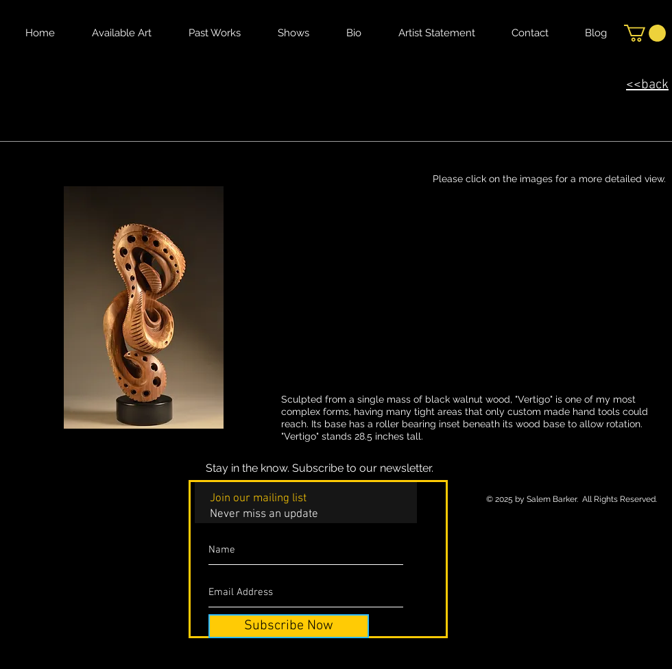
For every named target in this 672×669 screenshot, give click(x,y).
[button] (645, 33)
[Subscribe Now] (288, 626)
